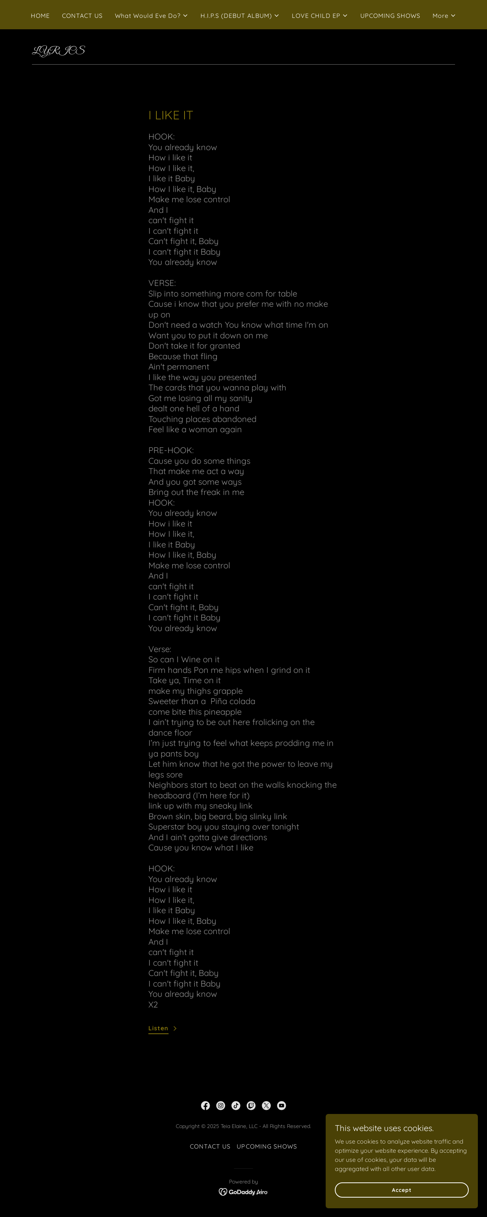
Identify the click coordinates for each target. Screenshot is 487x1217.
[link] (205, 1105)
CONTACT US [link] (82, 15)
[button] (151, 15)
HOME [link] (40, 15)
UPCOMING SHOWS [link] (390, 15)
